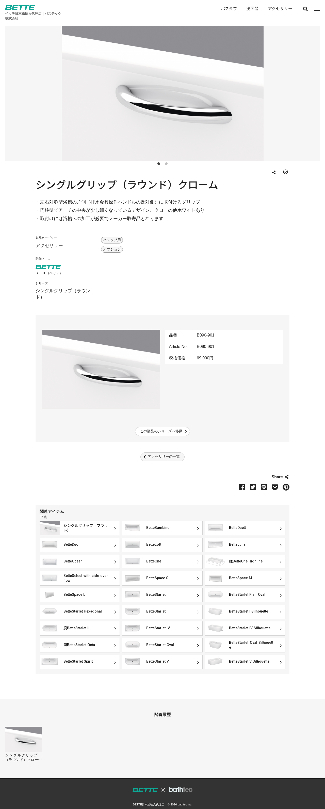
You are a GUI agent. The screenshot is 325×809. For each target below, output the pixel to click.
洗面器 (252, 8)
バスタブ (229, 8)
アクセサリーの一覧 (164, 450)
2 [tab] (166, 156)
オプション (112, 242)
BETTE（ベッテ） (49, 266)
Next (305, 85)
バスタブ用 (112, 233)
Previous (19, 85)
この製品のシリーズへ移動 (161, 424)
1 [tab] (158, 156)
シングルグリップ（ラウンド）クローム (21, 750)
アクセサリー (280, 8)
